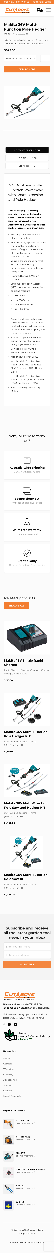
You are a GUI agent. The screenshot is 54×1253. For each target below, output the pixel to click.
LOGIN (47, 2)
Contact (7, 1090)
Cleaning (8, 1074)
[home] (16, 10)
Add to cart (27, 69)
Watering (8, 1069)
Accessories (10, 1079)
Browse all (16, 605)
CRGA (41, 1242)
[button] (48, 9)
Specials (8, 1085)
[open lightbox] (27, 101)
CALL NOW (8, 2)
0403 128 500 (33, 1004)
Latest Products (12, 1096)
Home (6, 1058)
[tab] (27, 150)
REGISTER (38, 2)
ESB (24, 1242)
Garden (7, 1063)
